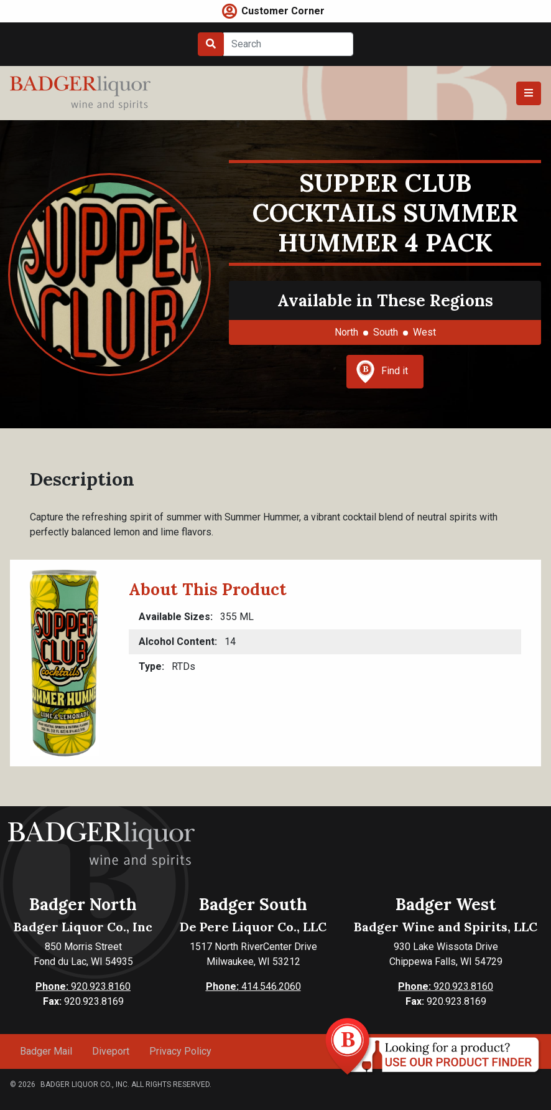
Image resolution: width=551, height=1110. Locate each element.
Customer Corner (283, 11)
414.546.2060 (253, 986)
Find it (382, 371)
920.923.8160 (83, 986)
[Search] (288, 44)
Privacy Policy (180, 1051)
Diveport (110, 1051)
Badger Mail (46, 1051)
